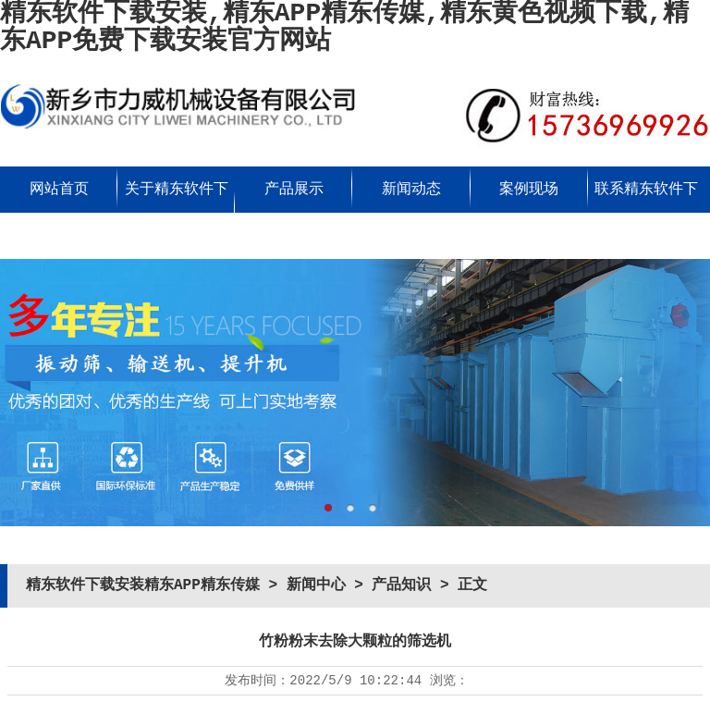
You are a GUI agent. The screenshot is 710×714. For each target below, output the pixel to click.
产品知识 (401, 585)
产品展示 (294, 189)
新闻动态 (411, 189)
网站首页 (59, 189)
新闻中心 (316, 585)
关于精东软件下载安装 (176, 212)
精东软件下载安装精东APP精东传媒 (143, 585)
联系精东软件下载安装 (646, 212)
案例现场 (528, 189)
